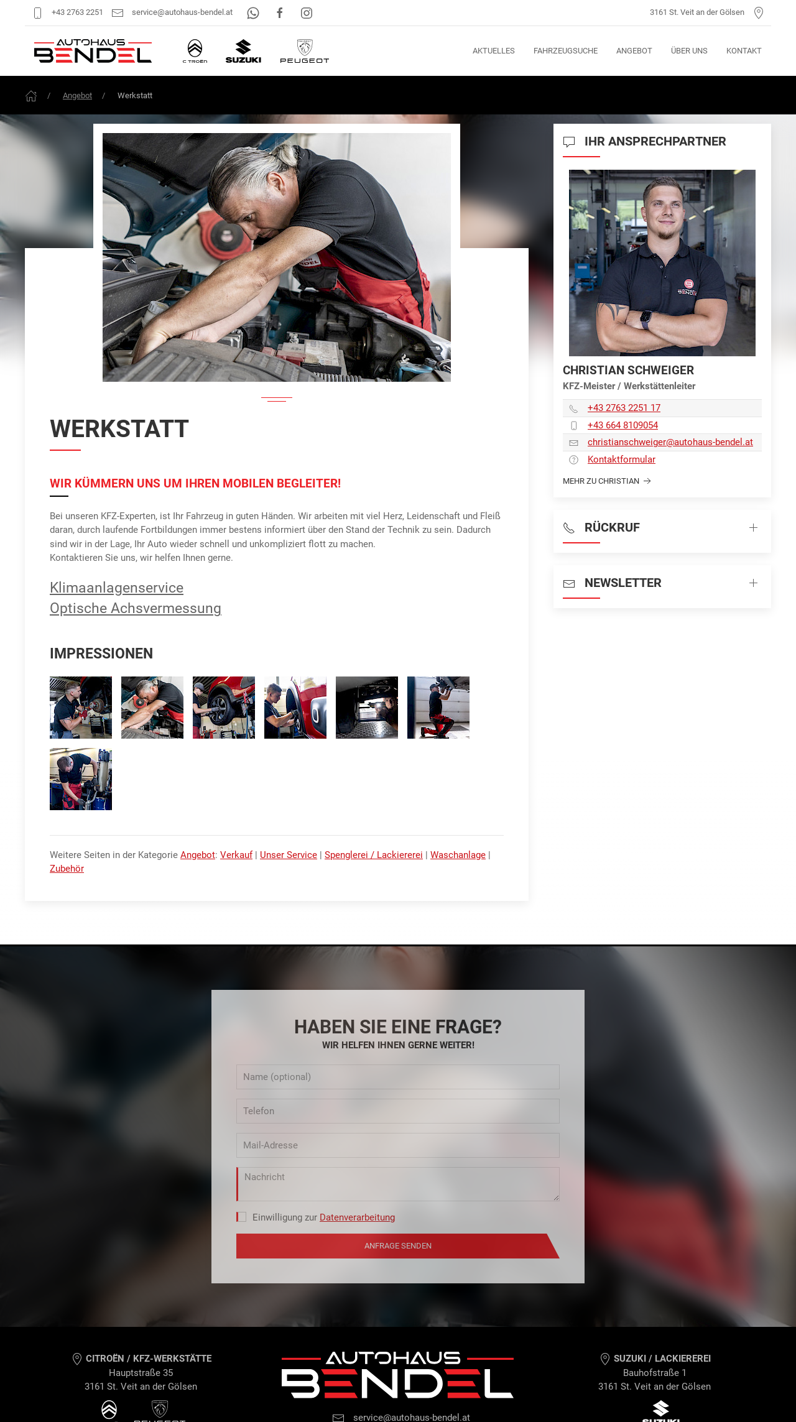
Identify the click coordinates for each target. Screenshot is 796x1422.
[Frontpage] (31, 95)
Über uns (689, 50)
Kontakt (744, 50)
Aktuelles (494, 50)
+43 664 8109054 (623, 425)
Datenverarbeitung (357, 1217)
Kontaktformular (621, 459)
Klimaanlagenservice (116, 587)
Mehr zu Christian (608, 481)
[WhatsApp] (254, 12)
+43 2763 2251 (67, 12)
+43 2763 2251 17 (624, 407)
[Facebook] (280, 12)
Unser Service (288, 855)
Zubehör (67, 868)
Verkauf (236, 855)
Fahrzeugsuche (566, 50)
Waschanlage (458, 855)
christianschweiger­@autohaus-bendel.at (670, 442)
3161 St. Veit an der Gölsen (707, 12)
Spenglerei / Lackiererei (374, 855)
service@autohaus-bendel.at (172, 12)
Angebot (634, 50)
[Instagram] (306, 12)
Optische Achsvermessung (135, 608)
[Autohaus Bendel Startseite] (93, 51)
